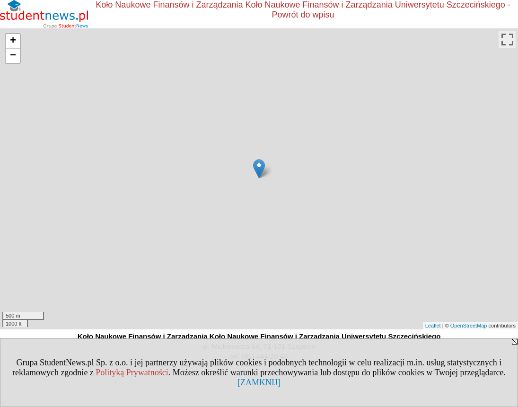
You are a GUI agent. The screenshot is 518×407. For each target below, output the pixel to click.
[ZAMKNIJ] (259, 382)
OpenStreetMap (468, 325)
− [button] (13, 56)
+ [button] (13, 41)
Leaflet (433, 325)
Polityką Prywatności (132, 372)
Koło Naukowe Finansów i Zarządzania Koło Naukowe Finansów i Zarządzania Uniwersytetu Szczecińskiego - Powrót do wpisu (303, 9)
